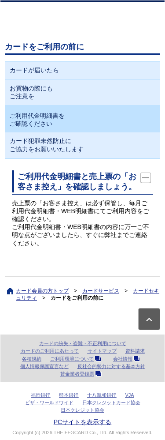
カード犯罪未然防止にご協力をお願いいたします (47, 144)
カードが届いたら (34, 70)
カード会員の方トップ (42, 291)
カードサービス (100, 291)
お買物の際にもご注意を (31, 92)
